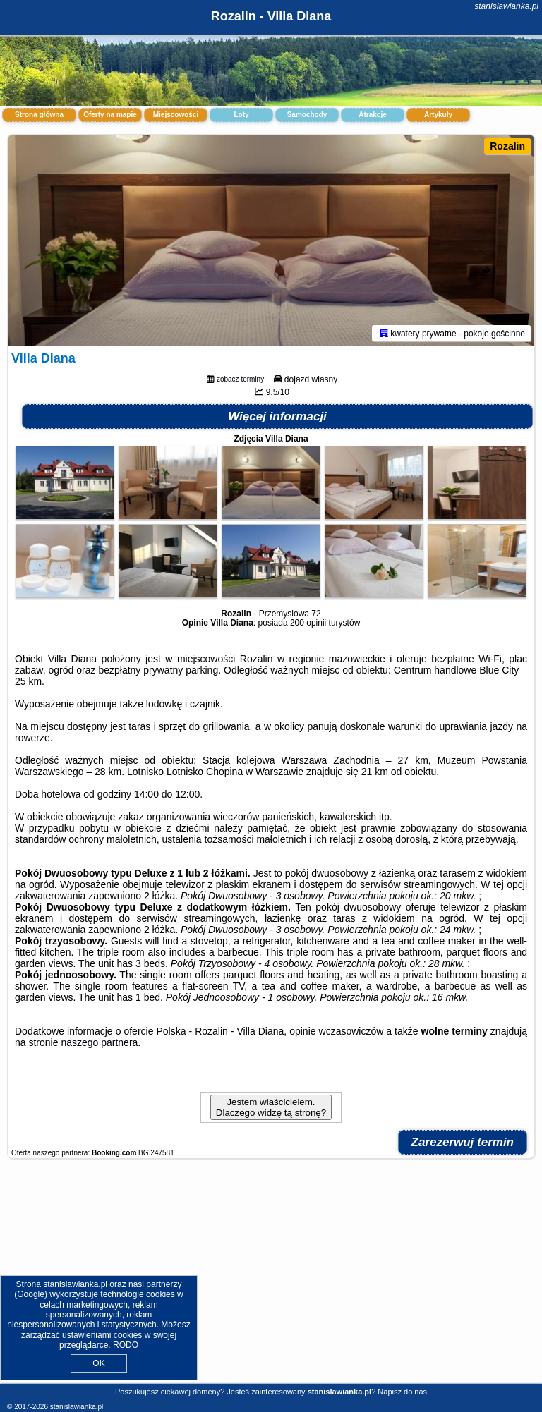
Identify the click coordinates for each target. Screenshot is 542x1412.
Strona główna (39, 114)
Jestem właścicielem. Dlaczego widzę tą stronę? (271, 1107)
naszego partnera (99, 1042)
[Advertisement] (271, 1278)
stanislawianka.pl (506, 6)
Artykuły (438, 114)
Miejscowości (175, 114)
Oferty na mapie (110, 114)
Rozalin (507, 146)
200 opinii (308, 623)
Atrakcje (372, 114)
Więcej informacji (277, 416)
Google (30, 1294)
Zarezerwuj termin (462, 1142)
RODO (125, 1345)
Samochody (307, 114)
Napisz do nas (402, 1391)
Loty (241, 114)
